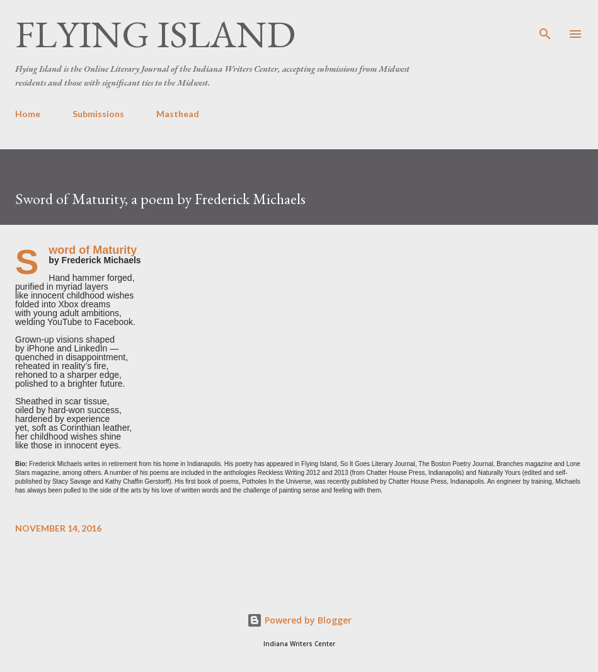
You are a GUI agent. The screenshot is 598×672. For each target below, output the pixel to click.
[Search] (545, 22)
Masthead (177, 113)
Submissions (98, 113)
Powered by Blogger (299, 620)
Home (27, 113)
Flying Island (155, 34)
